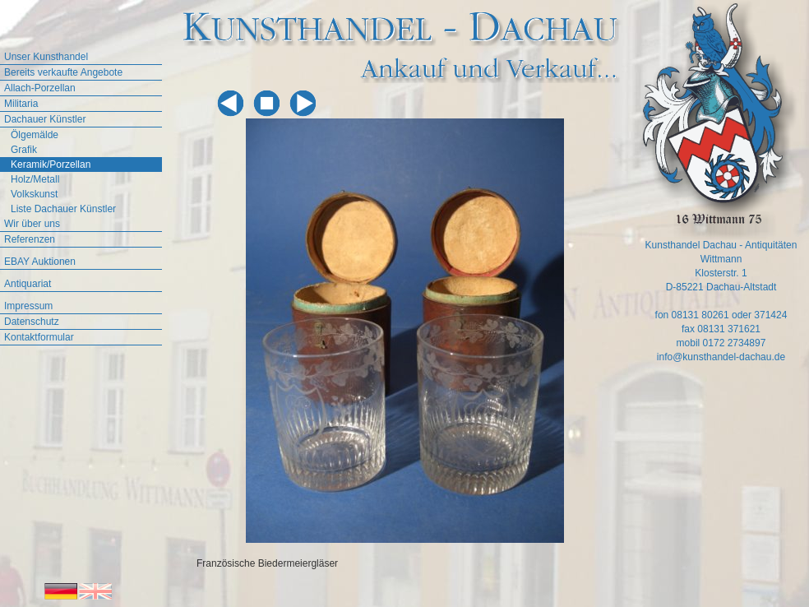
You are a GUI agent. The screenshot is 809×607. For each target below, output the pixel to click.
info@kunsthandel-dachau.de (721, 357)
